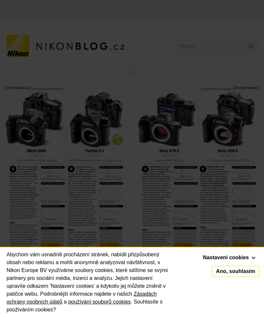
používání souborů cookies (99, 302)
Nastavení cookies (229, 257)
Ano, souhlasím (235, 271)
